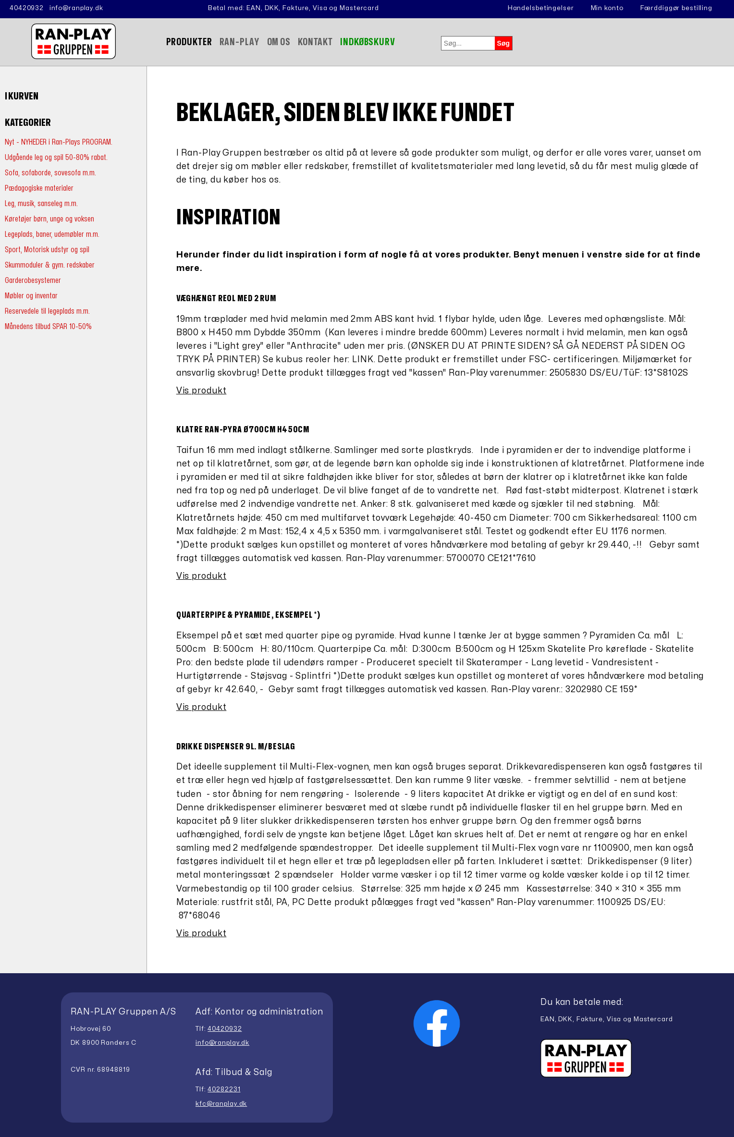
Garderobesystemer (33, 280)
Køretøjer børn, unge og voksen (49, 219)
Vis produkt (201, 391)
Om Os (279, 42)
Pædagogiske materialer (39, 188)
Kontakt (315, 42)
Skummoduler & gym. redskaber (50, 265)
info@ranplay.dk (76, 8)
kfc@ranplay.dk (221, 1104)
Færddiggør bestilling (676, 8)
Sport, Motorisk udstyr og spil (47, 249)
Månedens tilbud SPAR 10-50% (48, 326)
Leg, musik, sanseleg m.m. (41, 203)
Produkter (189, 42)
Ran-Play (240, 42)
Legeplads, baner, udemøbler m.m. (52, 234)
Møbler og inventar (31, 296)
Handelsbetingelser (541, 8)
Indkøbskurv (367, 42)
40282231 (224, 1089)
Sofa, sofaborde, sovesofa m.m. (50, 173)
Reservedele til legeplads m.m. (47, 311)
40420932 (27, 8)
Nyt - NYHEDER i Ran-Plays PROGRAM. (58, 142)
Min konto (607, 8)
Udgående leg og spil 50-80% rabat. (56, 157)
